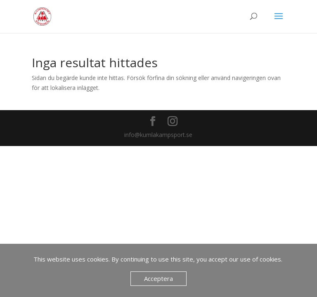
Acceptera (158, 278)
